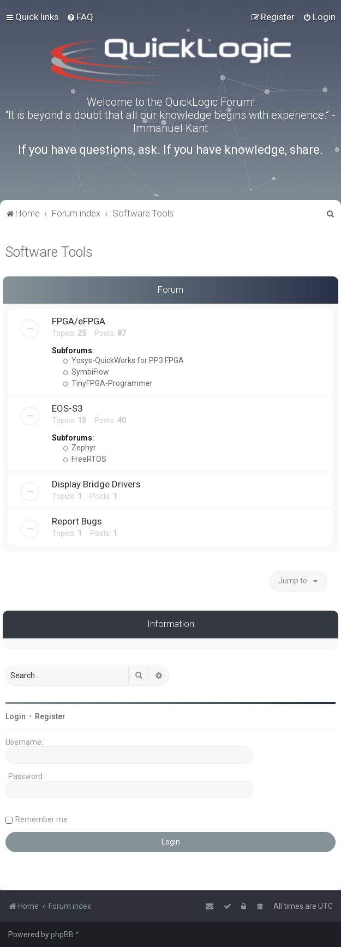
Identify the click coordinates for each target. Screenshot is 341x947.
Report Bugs (76, 521)
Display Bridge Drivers (96, 484)
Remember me (41, 819)
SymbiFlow (86, 371)
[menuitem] (80, 17)
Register (50, 716)
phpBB (62, 934)
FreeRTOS (84, 459)
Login (15, 716)
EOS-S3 (67, 408)
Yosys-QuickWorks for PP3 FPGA (123, 360)
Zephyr (79, 447)
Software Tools (49, 252)
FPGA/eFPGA (78, 321)
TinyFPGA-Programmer (108, 383)
